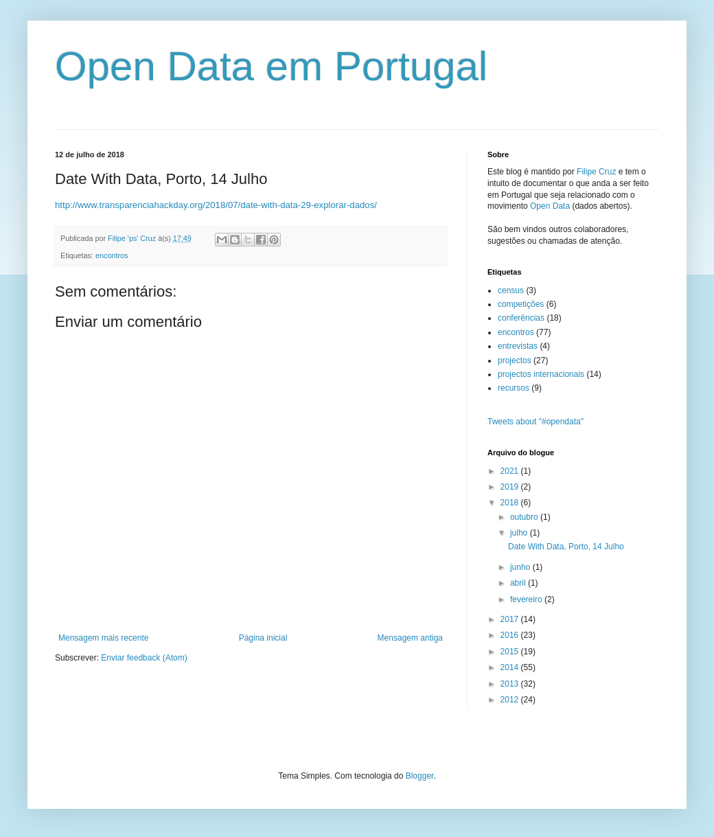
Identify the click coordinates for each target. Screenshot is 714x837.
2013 (510, 684)
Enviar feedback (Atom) (144, 658)
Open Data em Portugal (271, 66)
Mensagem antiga (410, 638)
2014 (510, 667)
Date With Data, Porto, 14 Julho (566, 546)
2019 (510, 487)
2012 (510, 699)
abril (519, 583)
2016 (510, 635)
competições (521, 304)
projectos (514, 360)
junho (521, 567)
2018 (510, 502)
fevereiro (527, 599)
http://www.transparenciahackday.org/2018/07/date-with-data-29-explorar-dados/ (216, 205)
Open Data (550, 206)
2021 (510, 471)
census (511, 290)
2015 (510, 651)
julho (520, 533)
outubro (525, 517)
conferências (521, 318)
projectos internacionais (541, 374)
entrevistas (518, 346)
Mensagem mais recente (103, 638)
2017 (510, 619)
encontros (111, 255)
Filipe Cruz (596, 171)
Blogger (420, 776)
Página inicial (263, 638)
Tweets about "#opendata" (535, 421)
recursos (513, 388)
